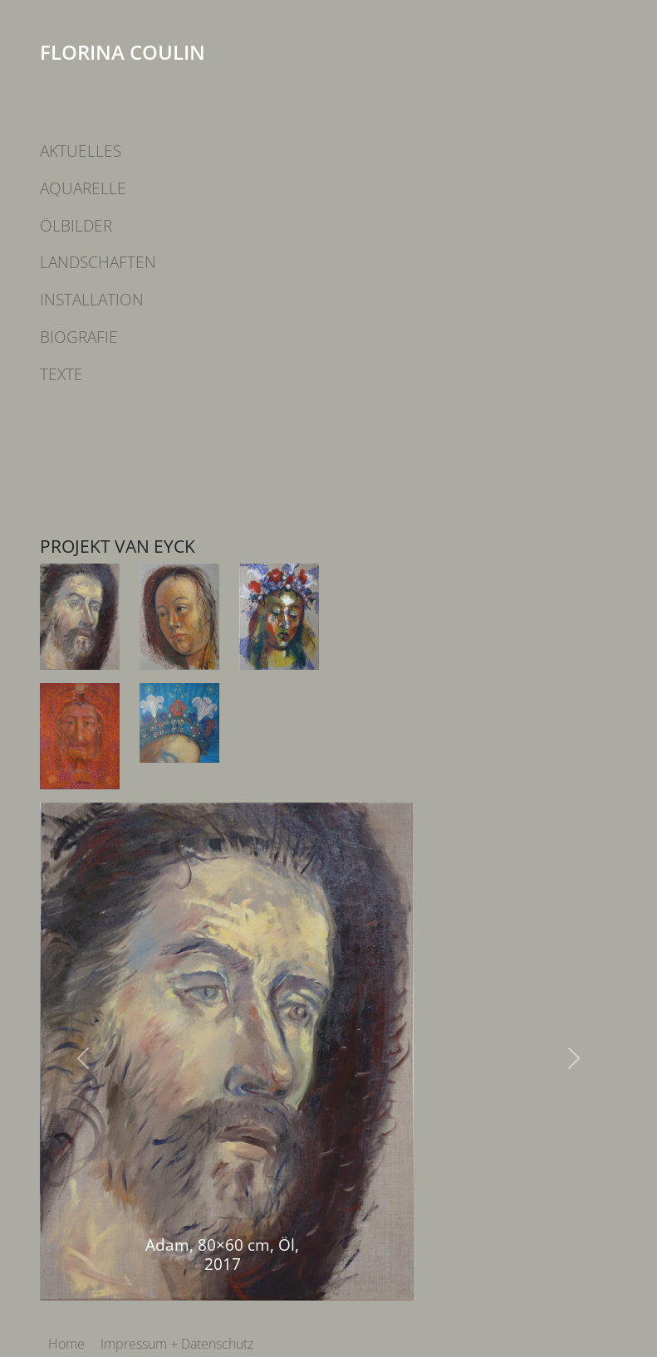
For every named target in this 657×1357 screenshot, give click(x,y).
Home (66, 1344)
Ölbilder (76, 225)
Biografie (79, 336)
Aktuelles (80, 150)
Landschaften (98, 262)
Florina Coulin (122, 52)
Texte (61, 374)
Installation (92, 299)
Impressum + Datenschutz (177, 1344)
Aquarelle (83, 188)
